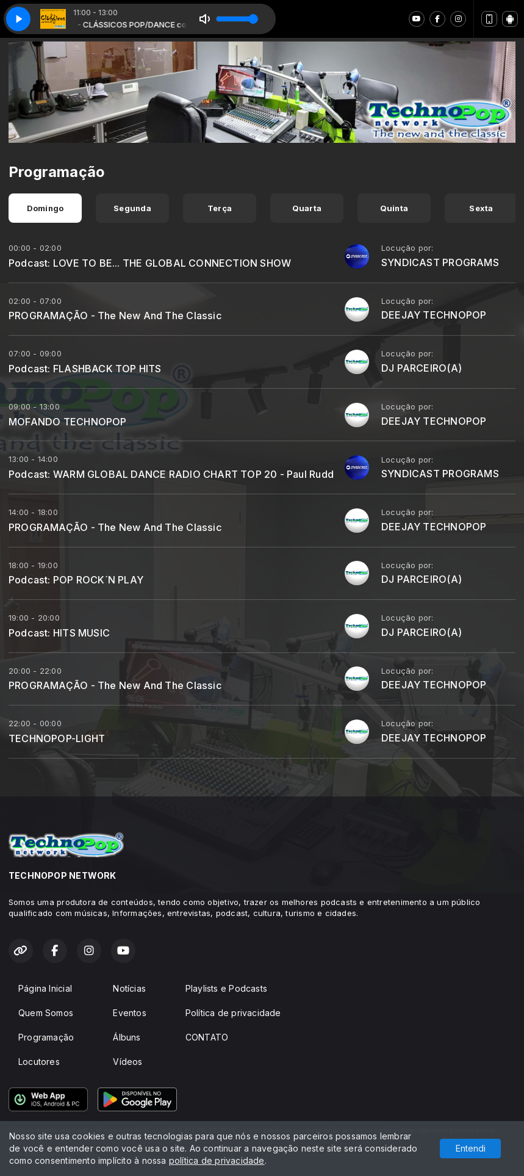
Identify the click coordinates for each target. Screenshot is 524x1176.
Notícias (129, 988)
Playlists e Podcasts (226, 988)
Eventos (129, 1013)
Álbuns (126, 1037)
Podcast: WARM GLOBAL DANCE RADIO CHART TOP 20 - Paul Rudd (171, 474)
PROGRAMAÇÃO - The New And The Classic (115, 315)
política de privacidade (217, 1160)
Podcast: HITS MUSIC (59, 633)
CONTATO (206, 1037)
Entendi (471, 1148)
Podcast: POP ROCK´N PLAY (76, 580)
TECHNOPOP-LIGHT (57, 738)
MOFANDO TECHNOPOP (68, 422)
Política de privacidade (233, 1013)
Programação (46, 1037)
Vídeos (127, 1061)
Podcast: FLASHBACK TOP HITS (85, 369)
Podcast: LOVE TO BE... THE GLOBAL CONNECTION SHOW (150, 263)
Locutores (39, 1061)
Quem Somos (45, 1013)
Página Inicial (45, 988)
